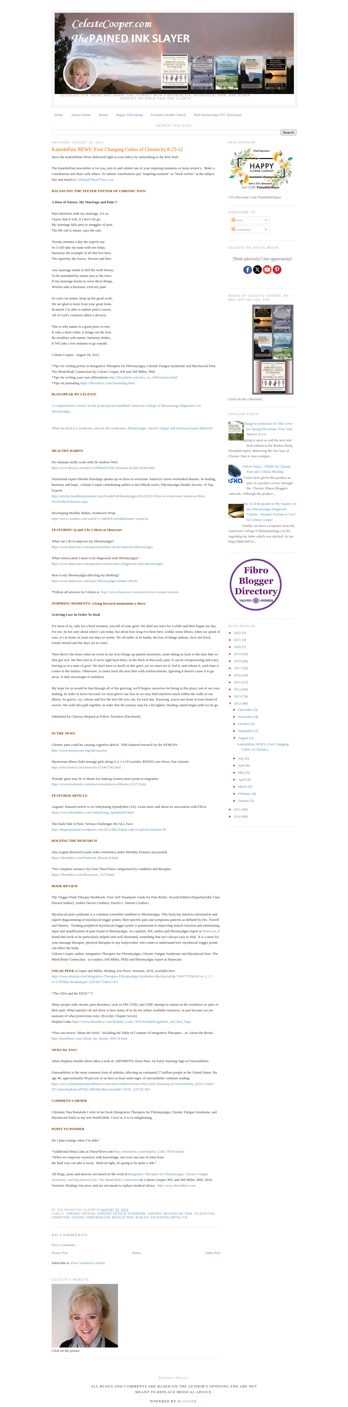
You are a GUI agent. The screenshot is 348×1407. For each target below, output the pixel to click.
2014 (238, 689)
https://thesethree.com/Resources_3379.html (83, 875)
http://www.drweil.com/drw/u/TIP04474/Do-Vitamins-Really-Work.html (103, 468)
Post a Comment (63, 1245)
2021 (238, 640)
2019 (238, 654)
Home (58, 115)
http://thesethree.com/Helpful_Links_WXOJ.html (149, 1151)
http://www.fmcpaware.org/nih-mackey (79, 750)
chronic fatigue (80, 1213)
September (246, 731)
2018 (238, 661)
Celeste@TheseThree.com (94, 179)
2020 (238, 647)
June (242, 765)
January (244, 801)
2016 (238, 675)
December (246, 710)
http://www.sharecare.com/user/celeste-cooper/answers (140, 592)
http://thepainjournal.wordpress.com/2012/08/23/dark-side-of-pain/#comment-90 (109, 829)
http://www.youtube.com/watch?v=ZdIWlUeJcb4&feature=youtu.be (100, 519)
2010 (238, 816)
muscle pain (122, 1217)
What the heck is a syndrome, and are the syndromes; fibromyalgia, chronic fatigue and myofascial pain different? (132, 428)
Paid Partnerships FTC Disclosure (218, 115)
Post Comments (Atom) (88, 1263)
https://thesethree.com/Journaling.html (107, 383)
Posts (237, 220)
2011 (238, 809)
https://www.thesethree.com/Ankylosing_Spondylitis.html (93, 812)
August (243, 738)
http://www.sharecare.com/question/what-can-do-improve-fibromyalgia (102, 547)
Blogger (187, 1401)
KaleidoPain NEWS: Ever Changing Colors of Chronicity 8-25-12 (117, 149)
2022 (238, 633)
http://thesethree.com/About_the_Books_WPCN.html (90, 1038)
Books (103, 115)
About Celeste (81, 115)
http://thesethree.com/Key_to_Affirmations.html (143, 377)
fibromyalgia (98, 1217)
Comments (241, 229)
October (244, 724)
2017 (238, 668)
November (246, 717)
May (242, 772)
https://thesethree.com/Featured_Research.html (85, 858)
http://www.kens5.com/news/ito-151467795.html (86, 767)
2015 (238, 682)
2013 (238, 696)
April (242, 779)
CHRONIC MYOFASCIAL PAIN (170, 1213)
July (241, 758)
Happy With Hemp (129, 115)
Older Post (212, 1253)
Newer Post (60, 1253)
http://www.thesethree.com (176, 1185)
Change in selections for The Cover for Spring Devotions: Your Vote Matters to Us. (268, 428)
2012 (238, 703)
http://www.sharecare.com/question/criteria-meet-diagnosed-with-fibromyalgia (107, 564)
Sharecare (209, 931)
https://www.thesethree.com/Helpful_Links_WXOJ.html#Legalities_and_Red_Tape (131, 1022)
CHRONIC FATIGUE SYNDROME (121, 1213)
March (243, 786)
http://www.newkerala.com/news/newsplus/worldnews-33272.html (99, 784)
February (245, 794)
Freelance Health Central (168, 115)
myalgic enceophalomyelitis (161, 1217)
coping (78, 1217)
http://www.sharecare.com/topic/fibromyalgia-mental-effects (94, 581)
